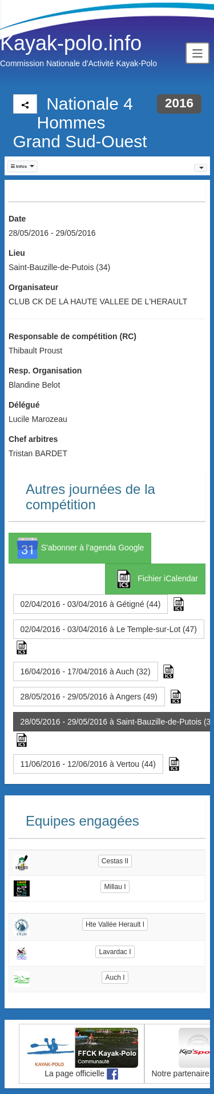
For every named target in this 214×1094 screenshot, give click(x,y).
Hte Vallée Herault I (115, 924)
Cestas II (115, 861)
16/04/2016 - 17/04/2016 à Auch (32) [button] (86, 671)
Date (17, 218)
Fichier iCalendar (155, 579)
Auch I (114, 978)
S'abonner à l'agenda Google (80, 548)
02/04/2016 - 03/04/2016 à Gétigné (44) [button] (91, 604)
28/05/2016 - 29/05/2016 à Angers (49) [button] (89, 696)
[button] (22, 166)
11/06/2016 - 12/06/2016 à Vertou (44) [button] (88, 764)
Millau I (115, 887)
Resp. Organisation (45, 370)
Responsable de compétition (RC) (72, 336)
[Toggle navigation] (197, 52)
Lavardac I (115, 952)
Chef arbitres (33, 439)
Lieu (17, 253)
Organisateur (33, 287)
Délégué (24, 404)
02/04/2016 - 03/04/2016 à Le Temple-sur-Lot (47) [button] (109, 629)
